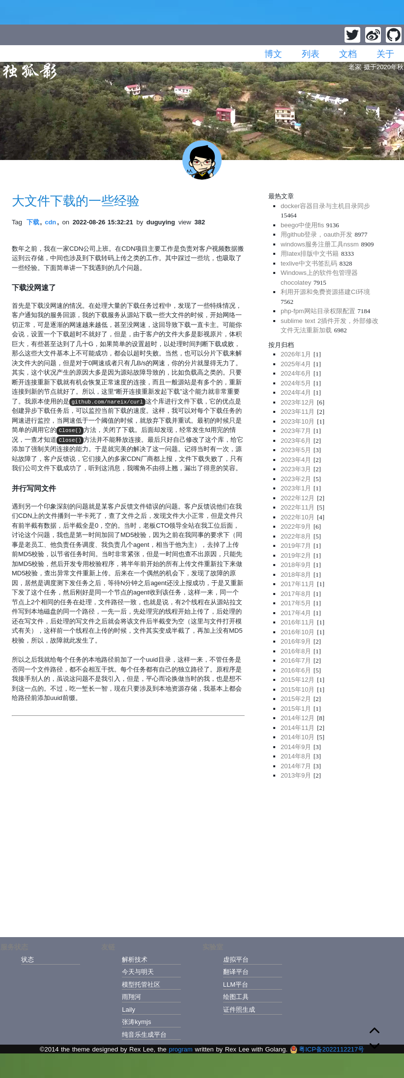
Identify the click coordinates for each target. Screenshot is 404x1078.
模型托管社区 (141, 984)
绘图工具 (236, 996)
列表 (310, 54)
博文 (273, 54)
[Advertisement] (330, 855)
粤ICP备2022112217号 (327, 1049)
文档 (348, 54)
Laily (128, 1009)
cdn (50, 222)
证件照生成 (239, 1009)
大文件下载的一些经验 (76, 200)
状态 (27, 959)
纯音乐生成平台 (144, 1034)
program (180, 1049)
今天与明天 (138, 971)
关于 (385, 54)
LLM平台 (235, 984)
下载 (33, 222)
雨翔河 (131, 996)
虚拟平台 (236, 959)
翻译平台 (236, 971)
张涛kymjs (136, 1021)
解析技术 (134, 959)
